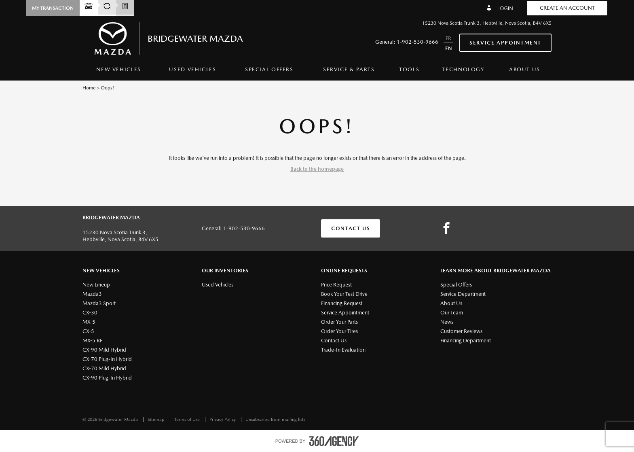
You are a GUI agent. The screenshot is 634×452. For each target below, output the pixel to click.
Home (88, 88)
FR (448, 38)
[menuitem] (118, 72)
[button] (53, 8)
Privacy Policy (223, 419)
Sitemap (157, 419)
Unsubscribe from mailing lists (275, 419)
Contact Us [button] (350, 228)
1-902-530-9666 (417, 42)
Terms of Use (187, 419)
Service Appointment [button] (505, 43)
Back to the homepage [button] (317, 169)
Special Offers (269, 69)
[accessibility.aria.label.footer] (334, 441)
